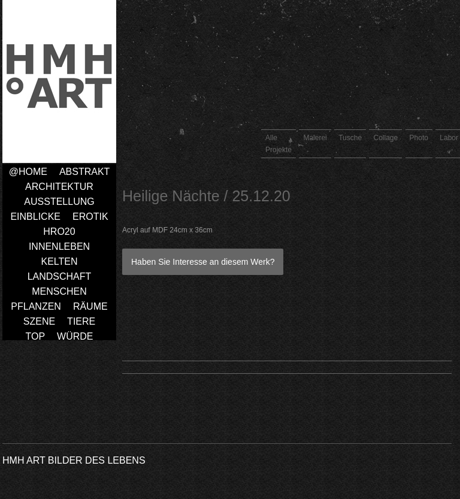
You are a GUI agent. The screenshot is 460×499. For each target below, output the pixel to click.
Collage (385, 138)
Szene (39, 321)
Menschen (59, 291)
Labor (449, 138)
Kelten (59, 261)
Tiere (81, 321)
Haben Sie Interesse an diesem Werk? (202, 262)
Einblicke (35, 216)
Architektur (59, 187)
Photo (419, 138)
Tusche (350, 138)
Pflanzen (36, 306)
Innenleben (59, 246)
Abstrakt (84, 172)
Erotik (90, 216)
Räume (90, 306)
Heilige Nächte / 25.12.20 (206, 195)
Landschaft (60, 276)
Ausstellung (59, 201)
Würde (75, 336)
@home (28, 172)
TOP (35, 336)
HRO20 (59, 231)
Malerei (314, 138)
